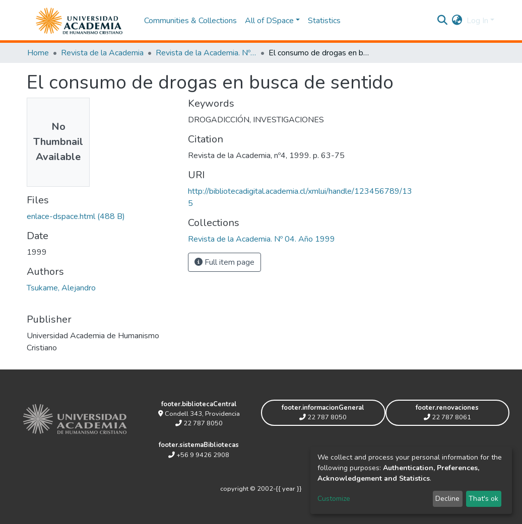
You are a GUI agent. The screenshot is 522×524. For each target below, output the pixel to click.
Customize (333, 498)
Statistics (324, 20)
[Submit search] (442, 21)
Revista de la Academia (102, 52)
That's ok (483, 498)
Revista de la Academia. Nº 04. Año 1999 (206, 52)
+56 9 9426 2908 (198, 455)
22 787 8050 (199, 423)
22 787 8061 (447, 417)
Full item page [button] (224, 262)
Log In (477, 20)
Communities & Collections (190, 20)
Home (38, 52)
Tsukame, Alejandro (61, 287)
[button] (457, 21)
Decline (447, 498)
